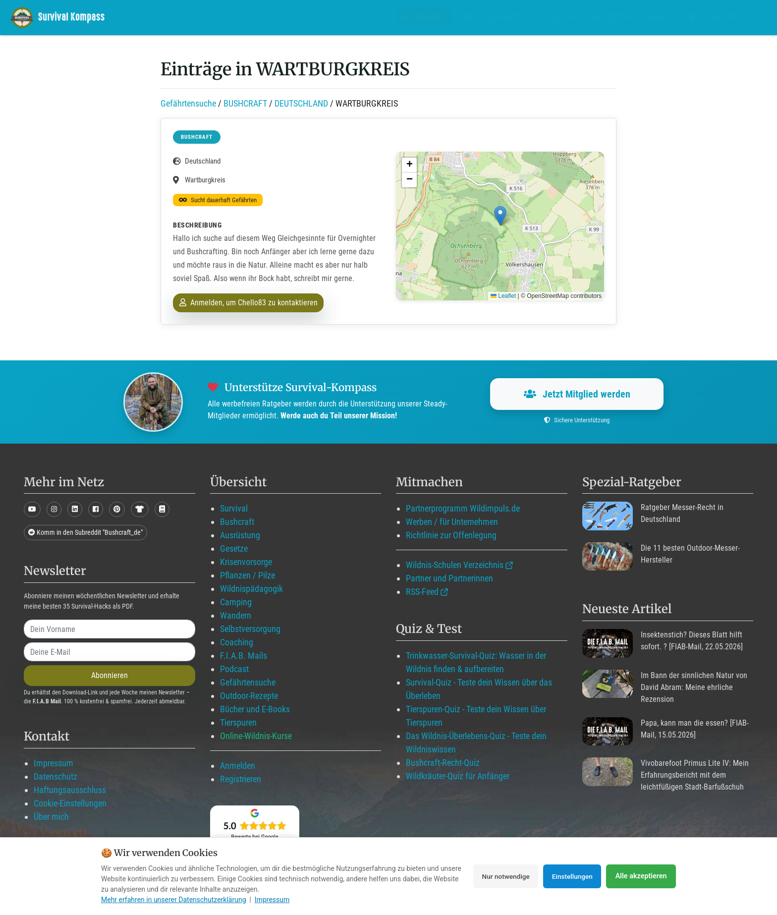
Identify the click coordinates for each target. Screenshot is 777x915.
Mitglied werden (496, 17)
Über (657, 17)
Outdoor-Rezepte (249, 695)
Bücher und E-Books (255, 709)
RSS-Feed (422, 591)
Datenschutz (55, 776)
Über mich (51, 816)
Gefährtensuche (188, 103)
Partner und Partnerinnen (449, 578)
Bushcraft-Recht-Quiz (443, 762)
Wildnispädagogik (251, 588)
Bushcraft (237, 521)
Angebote (610, 17)
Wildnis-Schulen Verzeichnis (454, 565)
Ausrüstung (240, 535)
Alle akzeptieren (641, 876)
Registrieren (240, 779)
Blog (560, 17)
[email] (109, 651)
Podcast (234, 669)
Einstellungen (571, 876)
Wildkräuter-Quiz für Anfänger (457, 776)
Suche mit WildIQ (723, 17)
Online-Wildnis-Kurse (256, 736)
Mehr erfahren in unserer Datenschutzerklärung (173, 900)
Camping (236, 602)
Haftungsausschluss (70, 790)
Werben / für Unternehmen (452, 521)
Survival (234, 508)
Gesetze (234, 548)
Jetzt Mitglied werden (577, 394)
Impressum (53, 763)
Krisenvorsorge (246, 562)
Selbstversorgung (250, 629)
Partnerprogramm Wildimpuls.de (463, 508)
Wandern (235, 615)
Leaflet (503, 295)
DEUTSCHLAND (301, 103)
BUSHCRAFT (245, 103)
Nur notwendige (499, 876)
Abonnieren (109, 675)
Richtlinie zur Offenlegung (451, 535)
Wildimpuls (424, 17)
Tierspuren (238, 722)
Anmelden (237, 765)
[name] (109, 629)
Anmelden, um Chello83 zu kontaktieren (248, 302)
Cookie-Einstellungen (70, 803)
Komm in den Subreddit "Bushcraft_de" (85, 532)
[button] (500, 216)
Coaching (236, 642)
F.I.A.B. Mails (243, 655)
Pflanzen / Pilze (247, 575)
